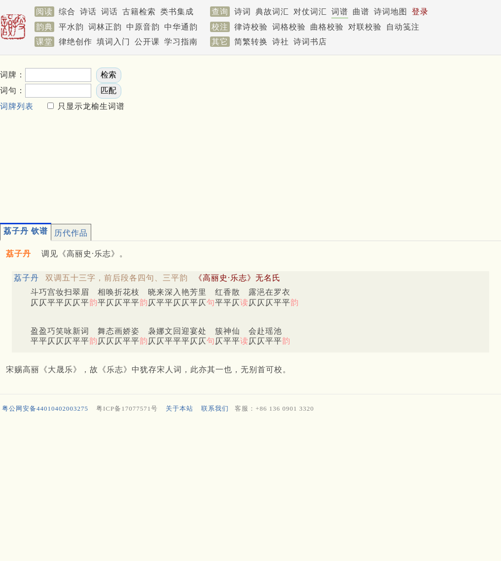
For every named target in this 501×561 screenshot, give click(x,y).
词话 (109, 11)
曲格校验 (327, 27)
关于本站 (179, 408)
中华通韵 (181, 27)
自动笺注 (403, 27)
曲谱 (361, 11)
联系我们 (215, 408)
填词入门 (113, 41)
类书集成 (177, 11)
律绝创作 (75, 41)
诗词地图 (390, 11)
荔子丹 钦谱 (25, 231)
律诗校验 (251, 27)
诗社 (280, 41)
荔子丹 (26, 278)
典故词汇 (272, 11)
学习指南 (181, 41)
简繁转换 (251, 41)
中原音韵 (143, 27)
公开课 (147, 41)
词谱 (339, 11)
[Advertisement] (276, 136)
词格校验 (289, 27)
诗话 (88, 11)
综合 (67, 11)
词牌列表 (17, 106)
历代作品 (71, 233)
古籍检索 (139, 11)
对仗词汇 (310, 11)
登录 (420, 11)
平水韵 (71, 27)
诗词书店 (310, 41)
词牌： (12, 74)
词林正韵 (105, 27)
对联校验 (365, 27)
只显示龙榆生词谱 (90, 106)
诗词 (242, 11)
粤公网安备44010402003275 (45, 408)
